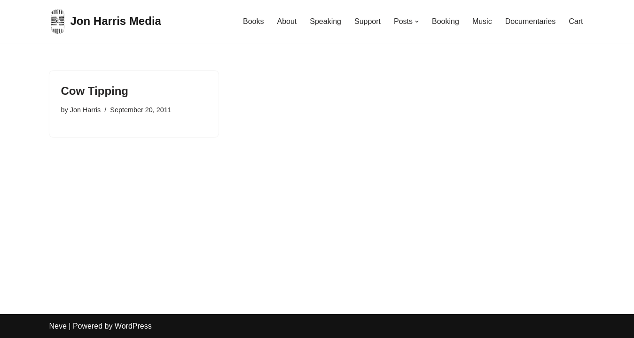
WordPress (133, 326)
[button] (417, 21)
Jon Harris (85, 110)
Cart (576, 21)
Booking (445, 21)
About (287, 21)
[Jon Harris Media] (105, 21)
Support (367, 21)
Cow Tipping (95, 90)
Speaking (325, 21)
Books (253, 21)
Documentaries (530, 21)
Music (482, 21)
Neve (58, 326)
